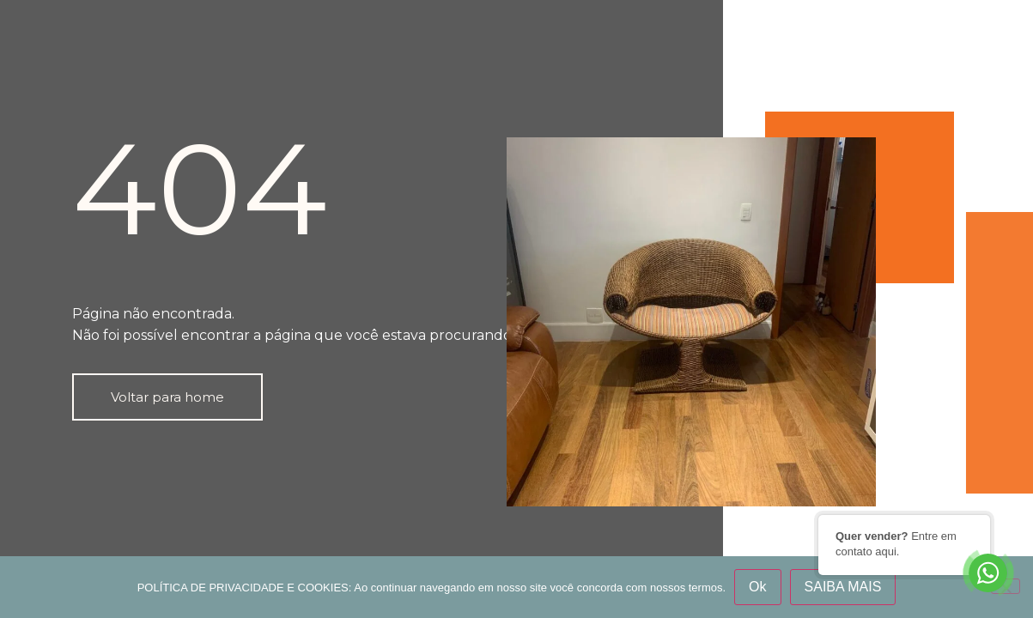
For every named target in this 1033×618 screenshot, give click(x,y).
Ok (757, 586)
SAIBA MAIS (843, 586)
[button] (167, 397)
